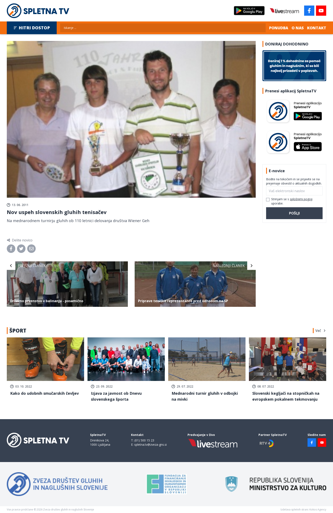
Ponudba (278, 27)
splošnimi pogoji (301, 199)
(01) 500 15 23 (144, 440)
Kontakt (316, 27)
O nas (298, 27)
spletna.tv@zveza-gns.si (150, 445)
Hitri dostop (32, 28)
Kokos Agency (317, 509)
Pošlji (294, 213)
